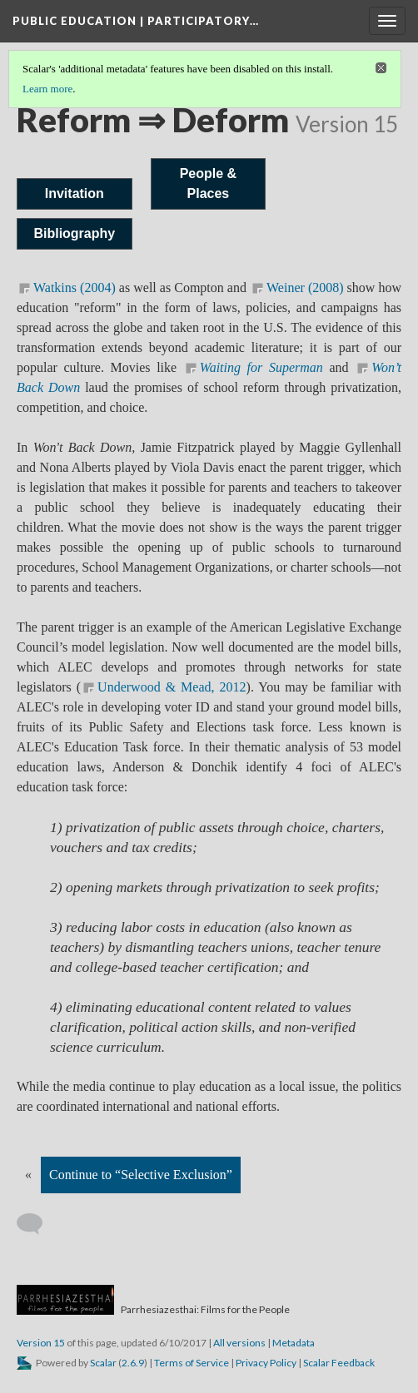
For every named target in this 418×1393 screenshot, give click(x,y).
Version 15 (41, 1342)
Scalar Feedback (339, 1362)
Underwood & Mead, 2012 (171, 687)
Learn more (47, 88)
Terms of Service (191, 1362)
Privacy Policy (266, 1362)
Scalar (103, 1362)
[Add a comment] (37, 1224)
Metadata (293, 1342)
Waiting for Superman (261, 367)
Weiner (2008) (305, 287)
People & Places (208, 183)
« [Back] (28, 1174)
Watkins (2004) (74, 287)
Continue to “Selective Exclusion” (140, 1174)
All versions (239, 1342)
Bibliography (74, 233)
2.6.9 (133, 1362)
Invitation (74, 193)
